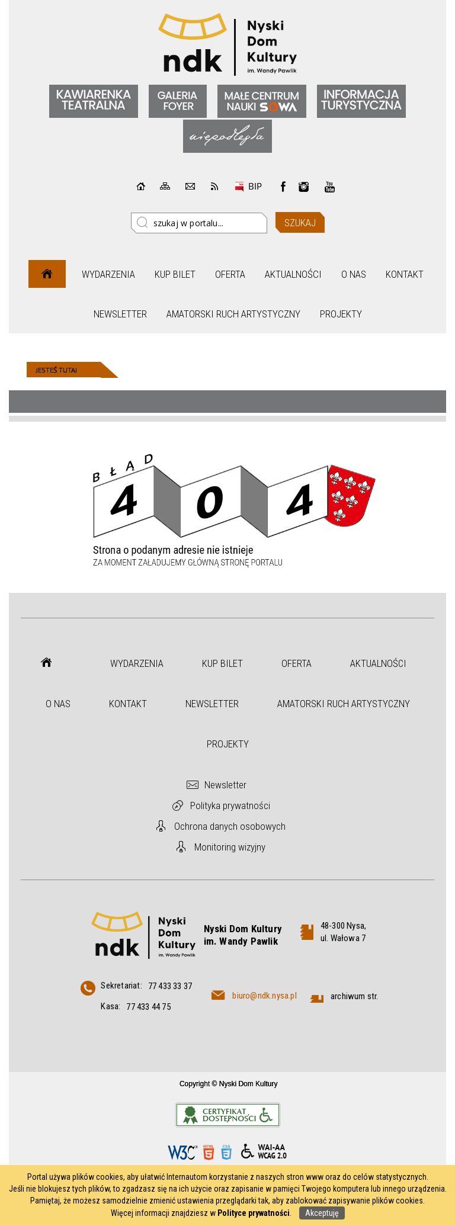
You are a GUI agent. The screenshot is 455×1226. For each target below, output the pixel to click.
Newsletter (120, 314)
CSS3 (226, 1152)
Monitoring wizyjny (229, 847)
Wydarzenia (108, 274)
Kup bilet (175, 274)
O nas (353, 274)
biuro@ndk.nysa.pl (264, 995)
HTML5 (208, 1152)
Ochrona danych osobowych (230, 826)
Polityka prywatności (230, 805)
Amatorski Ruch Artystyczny (233, 314)
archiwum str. (355, 996)
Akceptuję (322, 1213)
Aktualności (293, 274)
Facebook (283, 186)
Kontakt (405, 274)
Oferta (230, 274)
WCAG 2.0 (263, 1151)
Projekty (341, 314)
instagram (303, 186)
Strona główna (46, 274)
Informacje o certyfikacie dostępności (228, 1115)
